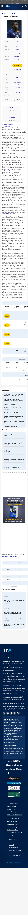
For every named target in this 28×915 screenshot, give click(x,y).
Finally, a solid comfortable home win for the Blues (13, 450)
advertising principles (14, 3)
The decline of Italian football (11, 595)
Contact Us (12, 839)
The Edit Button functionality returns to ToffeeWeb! (14, 601)
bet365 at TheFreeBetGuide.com (10, 556)
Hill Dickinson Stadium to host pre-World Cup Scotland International (13, 613)
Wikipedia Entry (7, 126)
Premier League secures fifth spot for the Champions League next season (13, 417)
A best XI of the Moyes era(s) (11, 426)
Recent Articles (6, 430)
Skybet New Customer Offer (14, 832)
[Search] (23, 6)
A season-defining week (10, 404)
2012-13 (7, 334)
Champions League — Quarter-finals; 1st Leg (14, 422)
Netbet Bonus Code (12, 824)
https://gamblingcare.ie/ (8, 709)
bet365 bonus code (12, 821)
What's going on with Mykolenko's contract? (12, 408)
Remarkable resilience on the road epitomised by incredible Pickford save (14, 458)
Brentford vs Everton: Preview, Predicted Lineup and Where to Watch (13, 400)
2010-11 (7, 316)
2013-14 (7, 343)
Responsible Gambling (15, 850)
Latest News (5, 390)
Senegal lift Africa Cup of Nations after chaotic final (14, 625)
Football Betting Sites (12, 812)
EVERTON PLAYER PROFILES (9, 13)
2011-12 (6, 325)
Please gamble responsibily (9, 0)
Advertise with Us (13, 842)
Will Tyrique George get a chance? (12, 413)
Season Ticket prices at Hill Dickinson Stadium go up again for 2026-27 (13, 395)
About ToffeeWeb (18, 866)
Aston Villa (8, 213)
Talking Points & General (8, 589)
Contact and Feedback (7, 859)
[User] (26, 6)
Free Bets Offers (11, 809)
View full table (14, 586)
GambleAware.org (16, 728)
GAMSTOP (8, 735)
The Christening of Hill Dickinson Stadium (12, 434)
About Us (11, 844)
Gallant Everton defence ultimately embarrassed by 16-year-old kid (13, 442)
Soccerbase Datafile (8, 124)
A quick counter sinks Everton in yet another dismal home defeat (13, 466)
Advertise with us (9, 866)
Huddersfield (17, 65)
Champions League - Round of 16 (12, 607)
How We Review (13, 847)
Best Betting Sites (12, 806)
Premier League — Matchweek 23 (12, 619)
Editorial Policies (9, 862)
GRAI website (15, 753)
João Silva (6, 169)
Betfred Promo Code (12, 829)
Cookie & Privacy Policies (19, 859)
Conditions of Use (17, 862)
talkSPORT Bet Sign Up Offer (14, 827)
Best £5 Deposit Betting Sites (14, 814)
